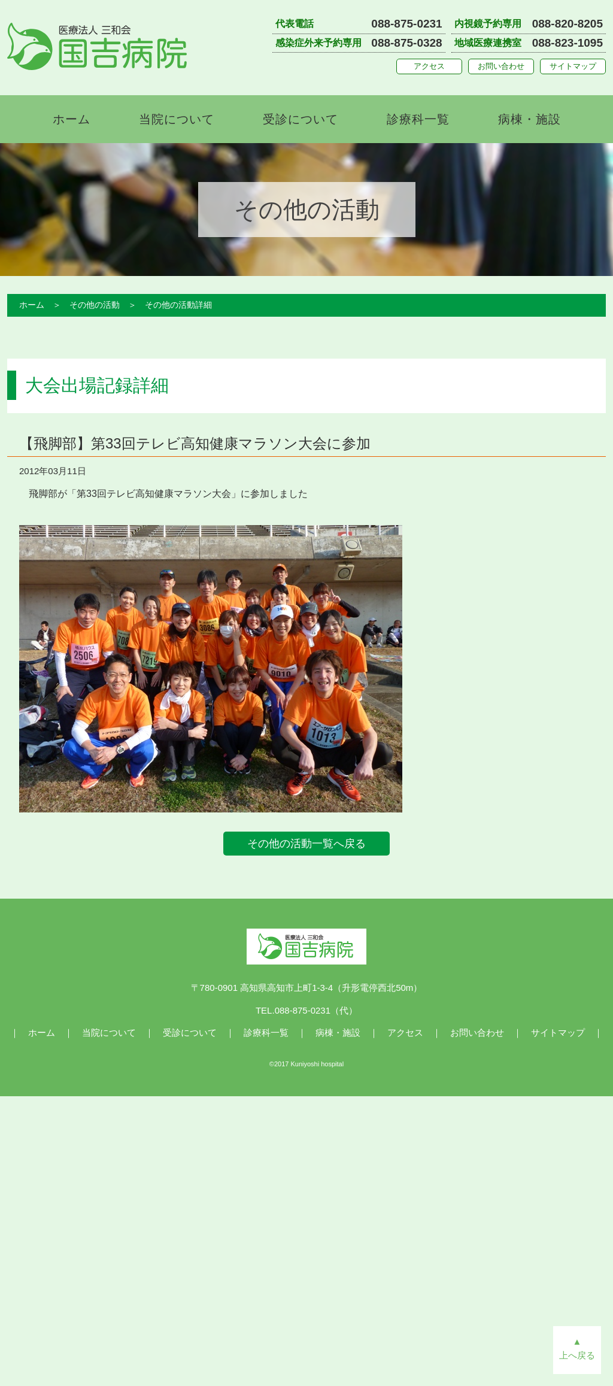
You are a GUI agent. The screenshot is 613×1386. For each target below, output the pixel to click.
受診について (300, 119)
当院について (176, 119)
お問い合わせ (501, 66)
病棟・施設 (529, 119)
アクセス (429, 66)
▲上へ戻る (577, 1348)
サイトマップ (573, 66)
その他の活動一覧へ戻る (306, 844)
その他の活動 (94, 305)
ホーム (71, 119)
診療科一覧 (418, 119)
